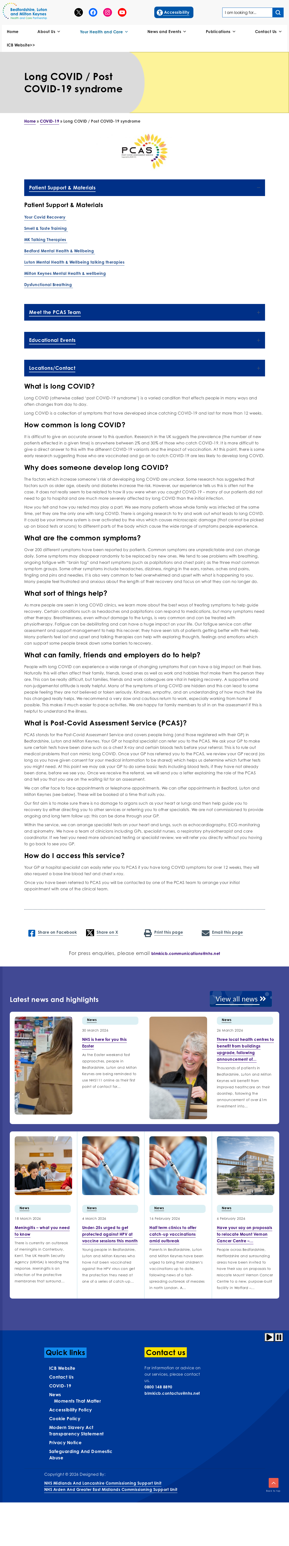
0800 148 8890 (158, 1386)
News (92, 1020)
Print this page (163, 932)
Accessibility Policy (70, 1409)
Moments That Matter (77, 1401)
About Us (49, 31)
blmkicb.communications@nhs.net (185, 953)
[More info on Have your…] (244, 1234)
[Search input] (278, 12)
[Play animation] (269, 1337)
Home (13, 31)
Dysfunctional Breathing (48, 284)
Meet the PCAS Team (144, 312)
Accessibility (173, 12)
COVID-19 (49, 121)
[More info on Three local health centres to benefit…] (245, 1049)
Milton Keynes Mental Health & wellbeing (65, 273)
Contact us (61, 1377)
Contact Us (268, 31)
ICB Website (62, 1368)
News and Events (167, 31)
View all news (241, 998)
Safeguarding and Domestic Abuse (81, 1454)
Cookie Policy (64, 1418)
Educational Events (144, 340)
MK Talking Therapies (45, 239)
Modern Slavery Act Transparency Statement (76, 1430)
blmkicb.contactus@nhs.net (172, 1393)
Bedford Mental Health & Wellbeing (59, 250)
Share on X (102, 932)
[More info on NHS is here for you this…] (104, 1043)
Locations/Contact (144, 368)
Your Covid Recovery (45, 217)
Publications (221, 31)
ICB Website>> (21, 45)
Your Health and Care (104, 32)
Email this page (222, 932)
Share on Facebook (52, 932)
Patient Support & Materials (144, 188)
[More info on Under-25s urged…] (110, 1234)
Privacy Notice (65, 1442)
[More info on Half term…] (172, 1234)
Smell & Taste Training (46, 228)
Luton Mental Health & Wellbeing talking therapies (74, 262)
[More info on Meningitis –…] (42, 1231)
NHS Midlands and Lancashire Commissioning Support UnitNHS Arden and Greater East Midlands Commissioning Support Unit (111, 1486)
